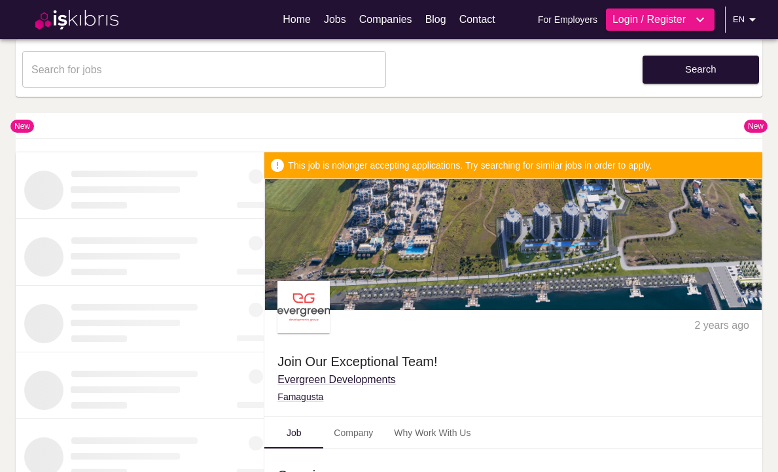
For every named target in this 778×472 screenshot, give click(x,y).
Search (700, 69)
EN (746, 19)
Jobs (335, 19)
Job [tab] (294, 433)
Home (297, 19)
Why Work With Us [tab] (432, 433)
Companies (385, 19)
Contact (477, 19)
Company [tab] (353, 433)
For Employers (567, 19)
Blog (435, 19)
